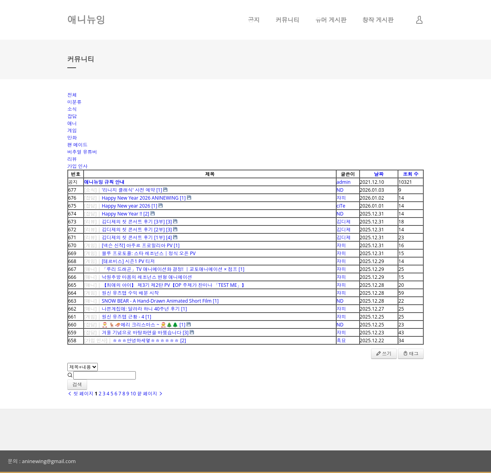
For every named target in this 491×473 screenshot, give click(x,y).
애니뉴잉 (86, 19)
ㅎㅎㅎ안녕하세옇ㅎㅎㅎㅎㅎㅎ (145, 340)
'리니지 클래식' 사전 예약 (128, 190)
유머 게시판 (330, 20)
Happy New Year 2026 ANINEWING (140, 198)
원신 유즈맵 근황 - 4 (123, 316)
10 (133, 393)
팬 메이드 (77, 144)
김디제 (344, 221)
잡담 (72, 116)
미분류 (74, 102)
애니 (72, 123)
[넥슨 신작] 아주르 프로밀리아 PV (137, 245)
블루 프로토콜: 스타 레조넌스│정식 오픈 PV (149, 253)
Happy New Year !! (122, 213)
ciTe (341, 205)
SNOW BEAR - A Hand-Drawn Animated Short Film (157, 301)
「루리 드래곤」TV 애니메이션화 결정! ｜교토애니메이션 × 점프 (170, 269)
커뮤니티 (287, 20)
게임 (72, 130)
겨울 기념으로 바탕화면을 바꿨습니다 (141, 332)
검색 (77, 384)
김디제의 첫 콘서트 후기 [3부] (133, 221)
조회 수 (411, 174)
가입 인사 (77, 166)
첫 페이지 (80, 393)
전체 (72, 95)
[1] (159, 190)
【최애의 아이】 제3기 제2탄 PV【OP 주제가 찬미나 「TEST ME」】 (174, 285)
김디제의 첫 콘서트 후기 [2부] (133, 229)
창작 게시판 (378, 20)
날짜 (378, 174)
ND (340, 190)
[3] (169, 221)
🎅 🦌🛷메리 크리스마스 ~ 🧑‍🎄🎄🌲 (140, 324)
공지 (254, 20)
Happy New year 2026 (126, 205)
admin (344, 182)
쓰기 (384, 353)
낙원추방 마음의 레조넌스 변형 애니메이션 (147, 277)
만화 (72, 137)
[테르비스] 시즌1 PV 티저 (128, 261)
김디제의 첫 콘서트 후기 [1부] (133, 237)
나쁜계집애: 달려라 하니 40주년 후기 (141, 308)
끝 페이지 (150, 393)
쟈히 (341, 198)
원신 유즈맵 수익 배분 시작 (130, 293)
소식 (72, 109)
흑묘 (341, 340)
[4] (169, 237)
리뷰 (72, 159)
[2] (146, 213)
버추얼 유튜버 (82, 152)
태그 (411, 353)
